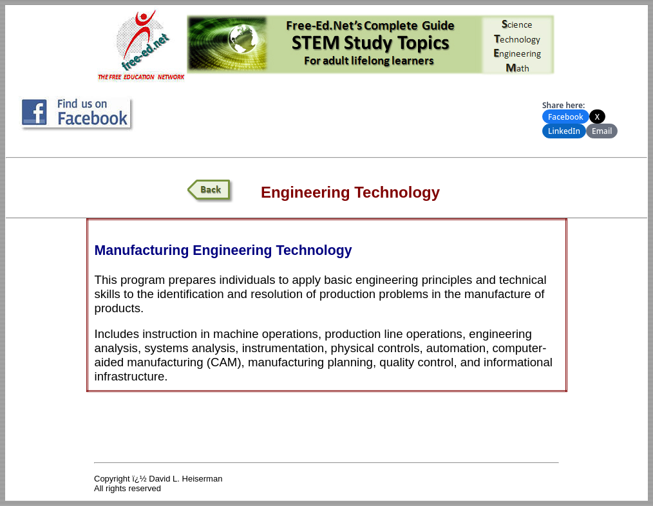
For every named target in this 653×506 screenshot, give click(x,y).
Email (602, 131)
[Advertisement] (342, 115)
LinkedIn (564, 131)
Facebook (565, 116)
